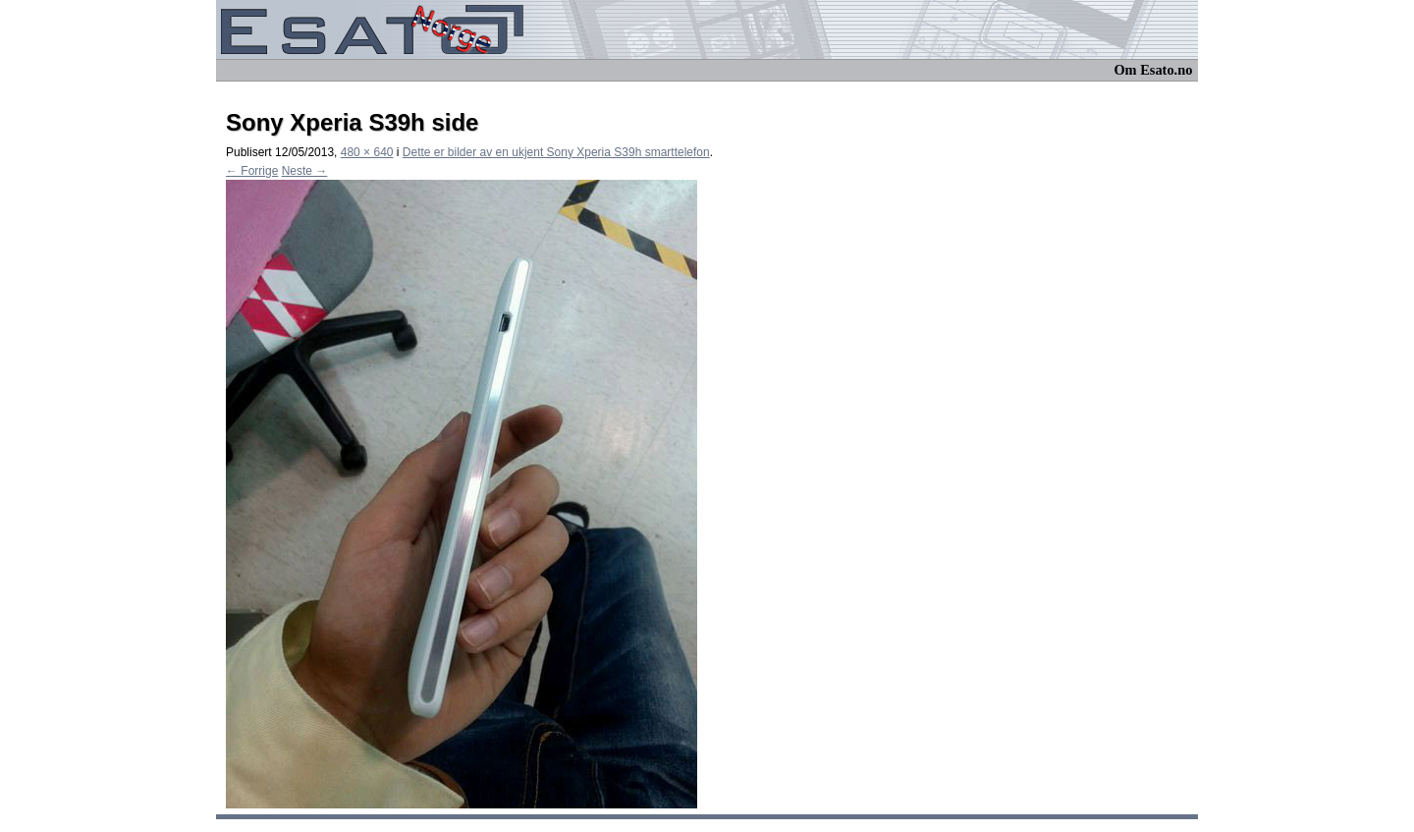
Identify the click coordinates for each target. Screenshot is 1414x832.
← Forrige (252, 171)
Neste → (305, 171)
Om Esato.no (1153, 70)
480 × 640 (367, 152)
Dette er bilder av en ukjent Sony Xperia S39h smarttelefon (556, 152)
